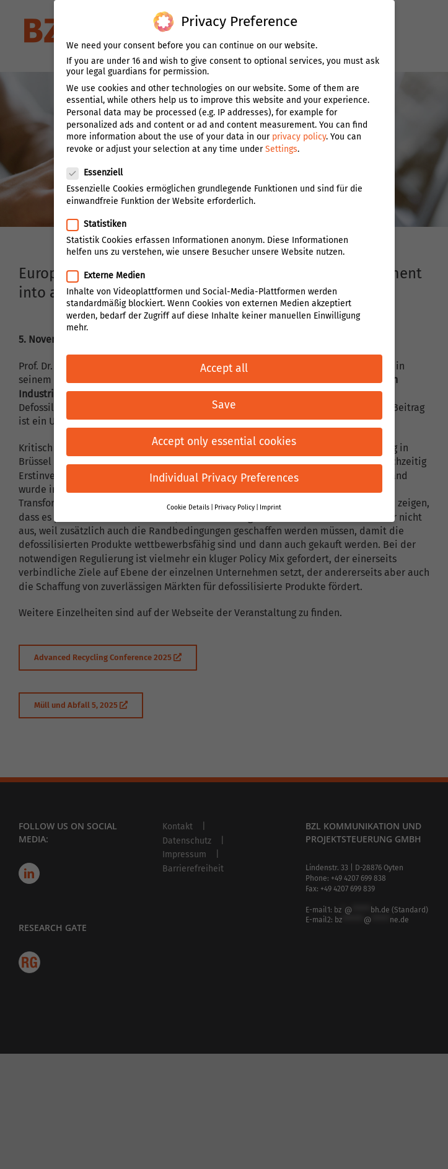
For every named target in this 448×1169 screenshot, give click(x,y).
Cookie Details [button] (188, 494)
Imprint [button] (270, 494)
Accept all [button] (224, 356)
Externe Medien (111, 262)
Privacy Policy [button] (234, 494)
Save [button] (224, 392)
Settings (281, 136)
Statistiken (101, 211)
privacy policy (299, 124)
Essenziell (99, 160)
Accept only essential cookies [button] (224, 429)
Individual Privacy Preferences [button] (224, 465)
